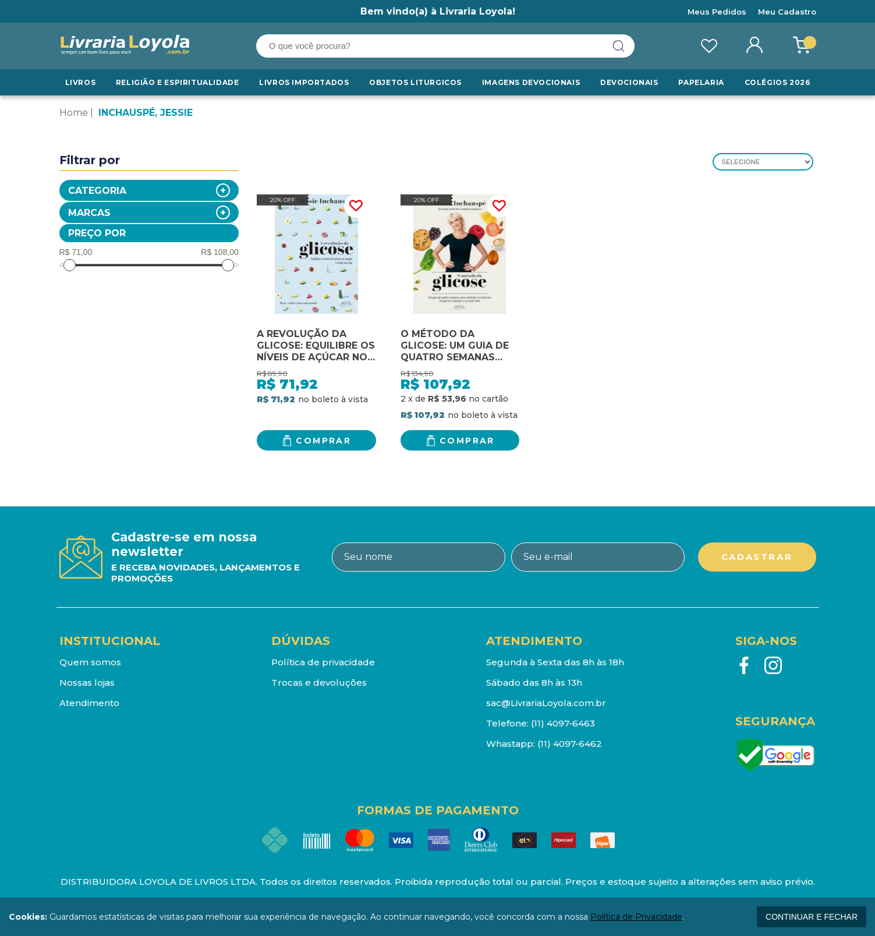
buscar (619, 46)
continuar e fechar (812, 916)
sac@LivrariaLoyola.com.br (546, 702)
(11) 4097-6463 (563, 723)
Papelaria (701, 82)
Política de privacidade (323, 662)
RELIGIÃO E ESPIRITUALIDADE (177, 82)
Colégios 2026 (777, 82)
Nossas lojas (87, 682)
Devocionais (629, 82)
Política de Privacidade (636, 917)
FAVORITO (355, 206)
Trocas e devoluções (319, 682)
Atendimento (89, 702)
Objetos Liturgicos (415, 82)
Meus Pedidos (717, 11)
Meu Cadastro (787, 11)
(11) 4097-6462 (569, 743)
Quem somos (90, 662)
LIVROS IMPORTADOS (304, 82)
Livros (80, 82)
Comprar (323, 440)
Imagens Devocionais (531, 82)
